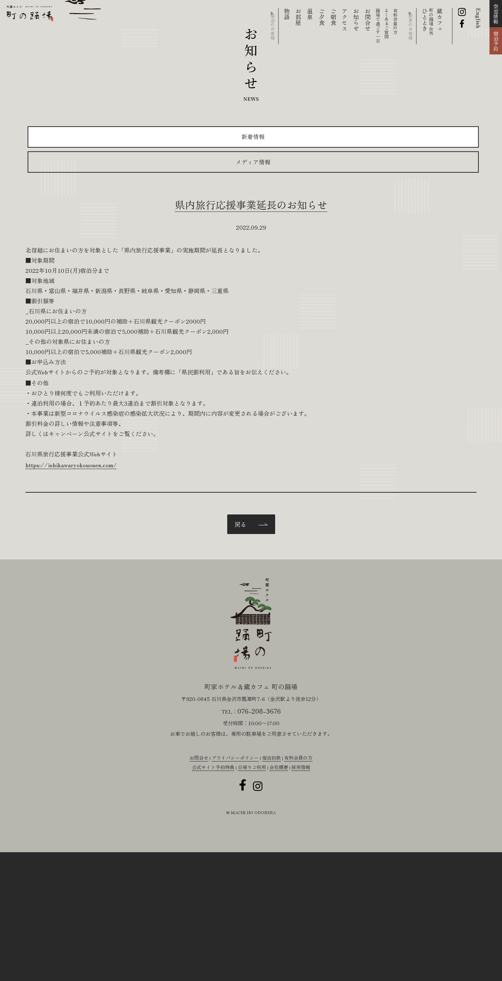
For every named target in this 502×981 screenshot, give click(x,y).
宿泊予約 (495, 41)
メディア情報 (340, 180)
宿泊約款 (273, 898)
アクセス (344, 19)
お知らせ (356, 19)
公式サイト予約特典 (209, 909)
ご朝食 (333, 16)
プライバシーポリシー (233, 898)
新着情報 (159, 180)
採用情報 (305, 909)
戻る (240, 587)
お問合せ (367, 19)
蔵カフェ (439, 19)
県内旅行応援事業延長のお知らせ (251, 223)
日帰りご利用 (251, 909)
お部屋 (298, 16)
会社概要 (281, 909)
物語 (286, 14)
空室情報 (495, 14)
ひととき (426, 21)
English (478, 18)
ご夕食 (321, 16)
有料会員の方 (302, 898)
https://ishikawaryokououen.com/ (151, 498)
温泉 (310, 14)
